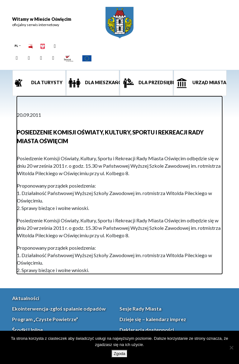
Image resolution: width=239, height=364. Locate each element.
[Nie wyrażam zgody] (231, 347)
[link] (119, 22)
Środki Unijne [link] (27, 330)
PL (17, 46)
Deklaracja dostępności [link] (147, 330)
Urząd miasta (208, 82)
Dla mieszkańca (102, 82)
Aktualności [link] (25, 298)
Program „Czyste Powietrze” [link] (45, 319)
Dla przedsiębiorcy (155, 82)
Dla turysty (46, 82)
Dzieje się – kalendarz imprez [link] (153, 319)
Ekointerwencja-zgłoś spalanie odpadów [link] (59, 309)
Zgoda (119, 353)
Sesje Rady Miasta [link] (141, 309)
